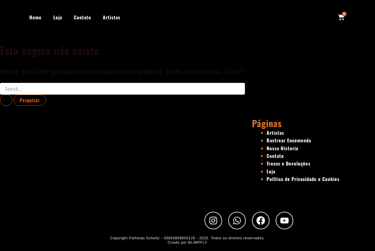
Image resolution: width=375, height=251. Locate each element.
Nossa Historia (282, 148)
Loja (57, 17)
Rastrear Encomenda (289, 140)
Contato (82, 17)
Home (35, 17)
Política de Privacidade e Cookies (303, 178)
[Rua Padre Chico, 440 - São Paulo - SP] (126, 161)
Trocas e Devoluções (289, 163)
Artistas (111, 17)
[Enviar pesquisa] (6, 100)
